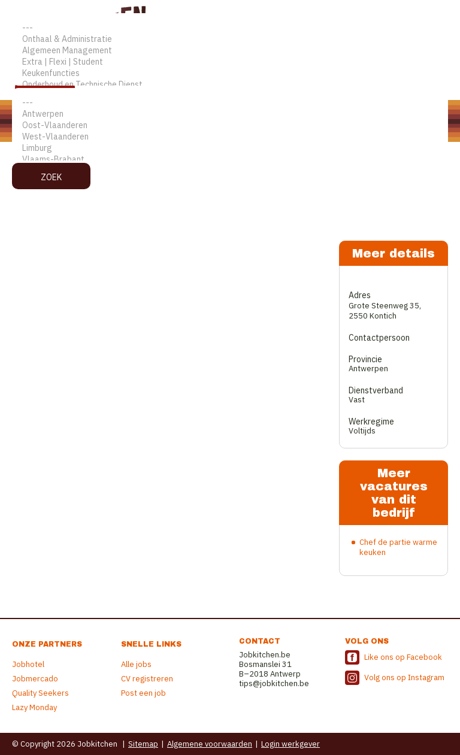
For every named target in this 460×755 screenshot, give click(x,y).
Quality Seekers (40, 693)
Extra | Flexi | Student (230, 62)
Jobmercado (35, 679)
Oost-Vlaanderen (230, 125)
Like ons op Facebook (403, 657)
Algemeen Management (230, 50)
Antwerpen (230, 114)
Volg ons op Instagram (404, 677)
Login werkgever (290, 744)
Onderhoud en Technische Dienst (230, 84)
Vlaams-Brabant (230, 159)
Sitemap (143, 744)
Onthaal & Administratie (230, 39)
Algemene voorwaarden (209, 744)
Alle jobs (136, 664)
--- (230, 28)
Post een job (143, 693)
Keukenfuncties (230, 73)
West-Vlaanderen (230, 136)
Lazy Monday (34, 707)
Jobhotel (28, 664)
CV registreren (147, 679)
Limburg (230, 148)
